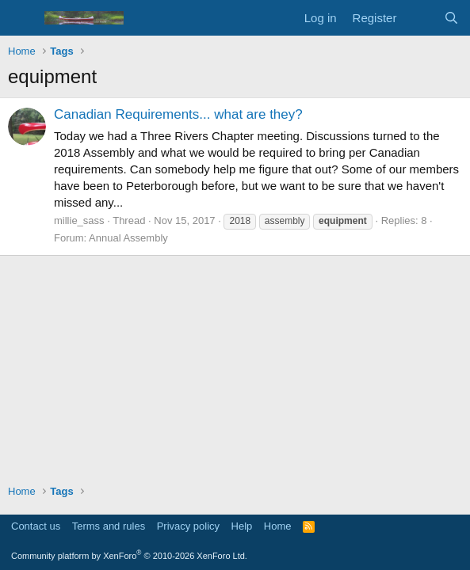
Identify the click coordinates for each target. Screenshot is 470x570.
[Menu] (21, 18)
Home (278, 526)
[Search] (451, 17)
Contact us (35, 526)
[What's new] (419, 17)
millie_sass (79, 220)
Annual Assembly (128, 238)
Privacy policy (188, 526)
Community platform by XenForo (129, 555)
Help (242, 526)
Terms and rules (108, 526)
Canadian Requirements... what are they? (178, 114)
